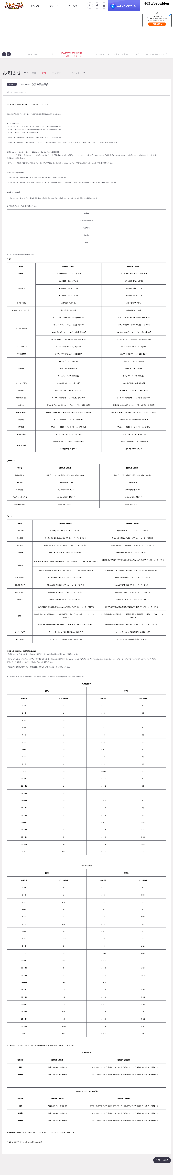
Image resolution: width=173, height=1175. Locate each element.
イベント (75, 72)
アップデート (58, 72)
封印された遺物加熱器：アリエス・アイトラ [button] (72, 54)
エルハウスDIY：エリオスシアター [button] (112, 54)
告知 (44, 72)
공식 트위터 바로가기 (90, 5)
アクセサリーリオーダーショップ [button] (150, 54)
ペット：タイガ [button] (33, 54)
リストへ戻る (162, 1160)
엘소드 (13, 5)
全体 (34, 72)
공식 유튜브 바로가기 (104, 5)
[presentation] (4, 54)
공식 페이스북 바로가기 (97, 5)
